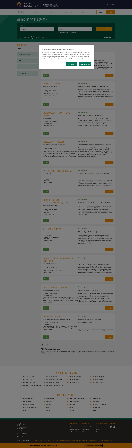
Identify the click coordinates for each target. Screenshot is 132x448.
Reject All (71, 64)
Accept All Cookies (85, 64)
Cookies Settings (47, 64)
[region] (66, 57)
